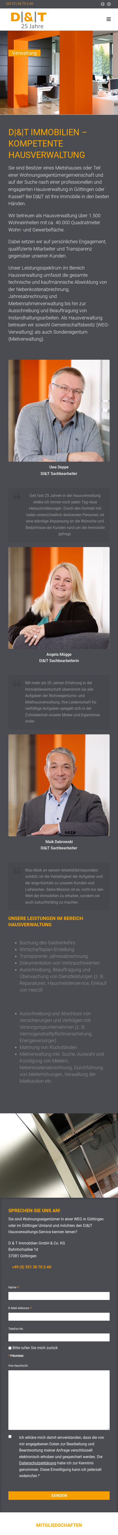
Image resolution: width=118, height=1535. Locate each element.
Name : (13, 1287)
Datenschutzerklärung (37, 1463)
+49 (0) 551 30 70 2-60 (31, 1267)
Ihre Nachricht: (18, 1365)
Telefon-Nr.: (16, 1329)
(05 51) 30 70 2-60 (19, 4)
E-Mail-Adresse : (20, 1308)
